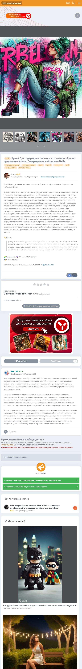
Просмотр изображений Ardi (52, 177)
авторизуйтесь (7, 445)
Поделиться (21, 361)
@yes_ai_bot (48, 265)
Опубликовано (23, 374)
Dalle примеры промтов (18, 293)
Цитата (13, 432)
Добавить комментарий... (16, 457)
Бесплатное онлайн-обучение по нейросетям (25, 487)
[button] (38, 146)
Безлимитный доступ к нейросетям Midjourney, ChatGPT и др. (33, 480)
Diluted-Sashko (11, 608)
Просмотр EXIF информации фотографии (41, 306)
